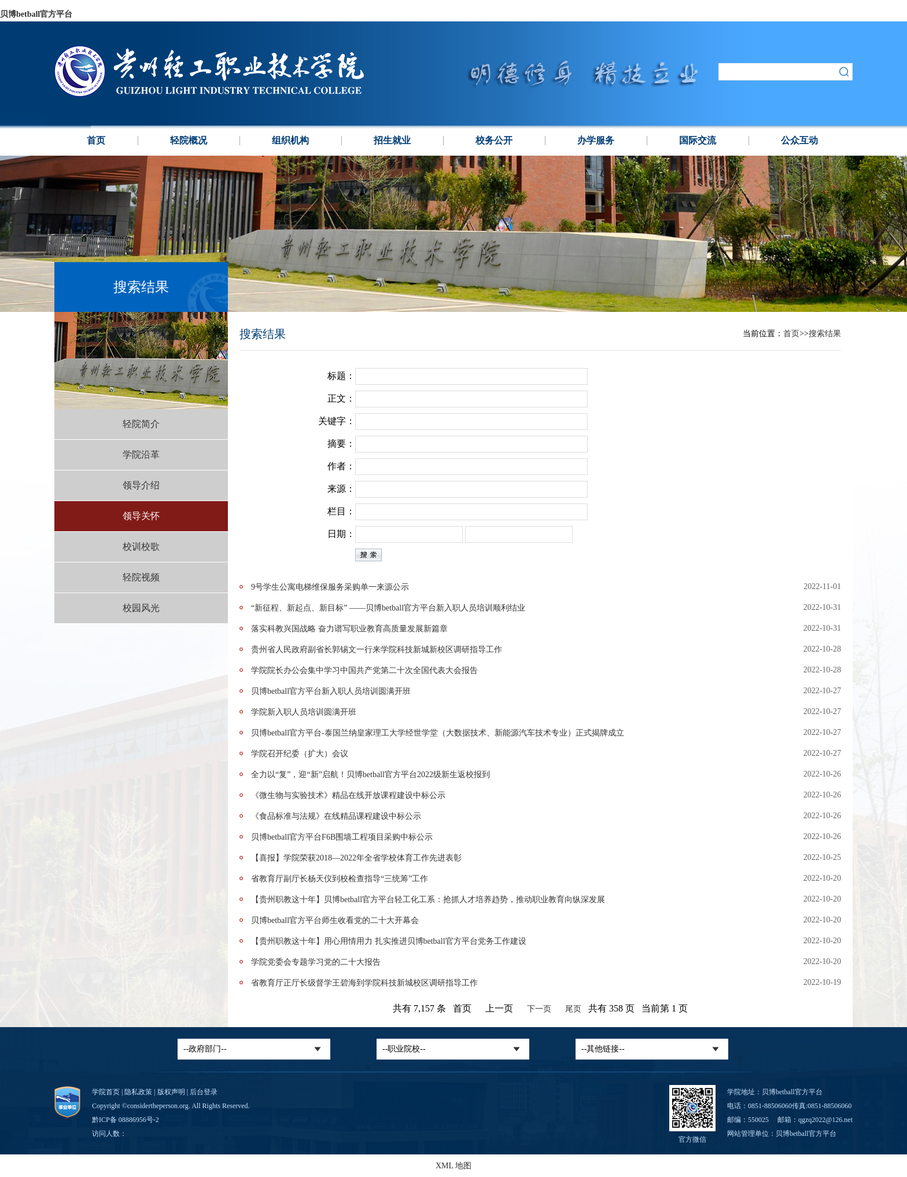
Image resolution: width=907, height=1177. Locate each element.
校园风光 (141, 608)
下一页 (539, 1009)
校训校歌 (141, 546)
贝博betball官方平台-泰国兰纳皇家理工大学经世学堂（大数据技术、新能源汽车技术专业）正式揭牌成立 (437, 733)
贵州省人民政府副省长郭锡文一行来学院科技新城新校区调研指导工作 (376, 649)
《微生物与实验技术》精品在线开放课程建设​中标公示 (348, 795)
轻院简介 (141, 424)
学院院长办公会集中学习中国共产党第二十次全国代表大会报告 (364, 670)
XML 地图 (453, 1165)
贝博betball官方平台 (36, 14)
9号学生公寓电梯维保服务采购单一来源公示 (330, 587)
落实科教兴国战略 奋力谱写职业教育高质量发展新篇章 (349, 628)
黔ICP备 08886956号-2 (125, 1120)
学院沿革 (141, 454)
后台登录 (203, 1092)
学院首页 (106, 1092)
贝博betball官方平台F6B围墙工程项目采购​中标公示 (342, 837)
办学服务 (595, 140)
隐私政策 (138, 1092)
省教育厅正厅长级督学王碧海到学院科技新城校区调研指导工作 (364, 983)
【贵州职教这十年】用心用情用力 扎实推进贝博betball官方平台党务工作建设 (388, 941)
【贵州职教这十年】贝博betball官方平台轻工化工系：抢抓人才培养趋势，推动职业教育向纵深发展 (428, 899)
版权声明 (171, 1092)
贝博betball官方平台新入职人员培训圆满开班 (331, 691)
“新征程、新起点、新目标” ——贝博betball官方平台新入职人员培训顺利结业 (388, 608)
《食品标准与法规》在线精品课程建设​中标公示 (336, 816)
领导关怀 (141, 516)
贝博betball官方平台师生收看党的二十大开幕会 (335, 920)
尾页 (573, 1009)
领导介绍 (141, 485)
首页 (96, 140)
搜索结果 (825, 333)
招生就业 (392, 140)
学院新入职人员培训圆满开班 (303, 712)
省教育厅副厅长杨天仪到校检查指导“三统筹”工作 (339, 878)
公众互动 (799, 140)
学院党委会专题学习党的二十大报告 (316, 962)
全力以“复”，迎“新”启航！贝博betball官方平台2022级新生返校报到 (370, 774)
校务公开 (494, 140)
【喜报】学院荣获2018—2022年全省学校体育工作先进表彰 (356, 858)
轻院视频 (141, 577)
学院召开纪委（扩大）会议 (299, 753)
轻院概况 (188, 140)
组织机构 (290, 140)
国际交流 (697, 140)
